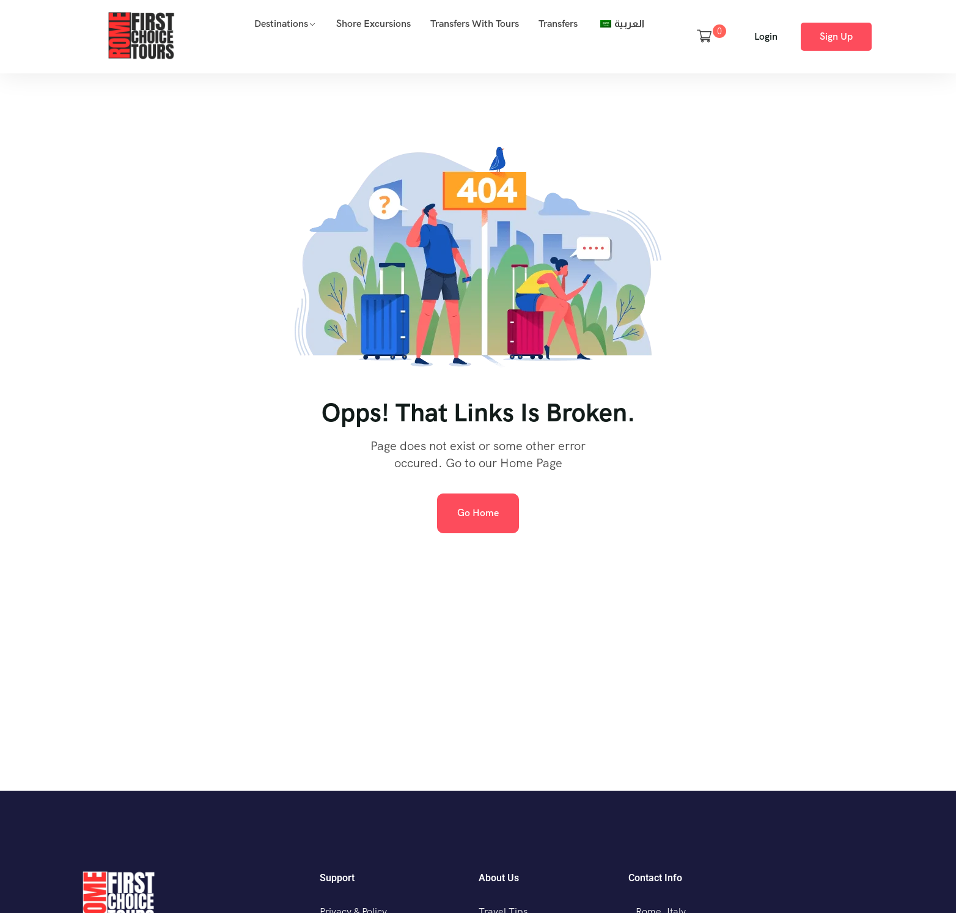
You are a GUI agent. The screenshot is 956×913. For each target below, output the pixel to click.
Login (766, 36)
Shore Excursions (373, 23)
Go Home (478, 512)
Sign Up (836, 36)
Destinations (281, 23)
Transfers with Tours (474, 23)
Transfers (558, 23)
